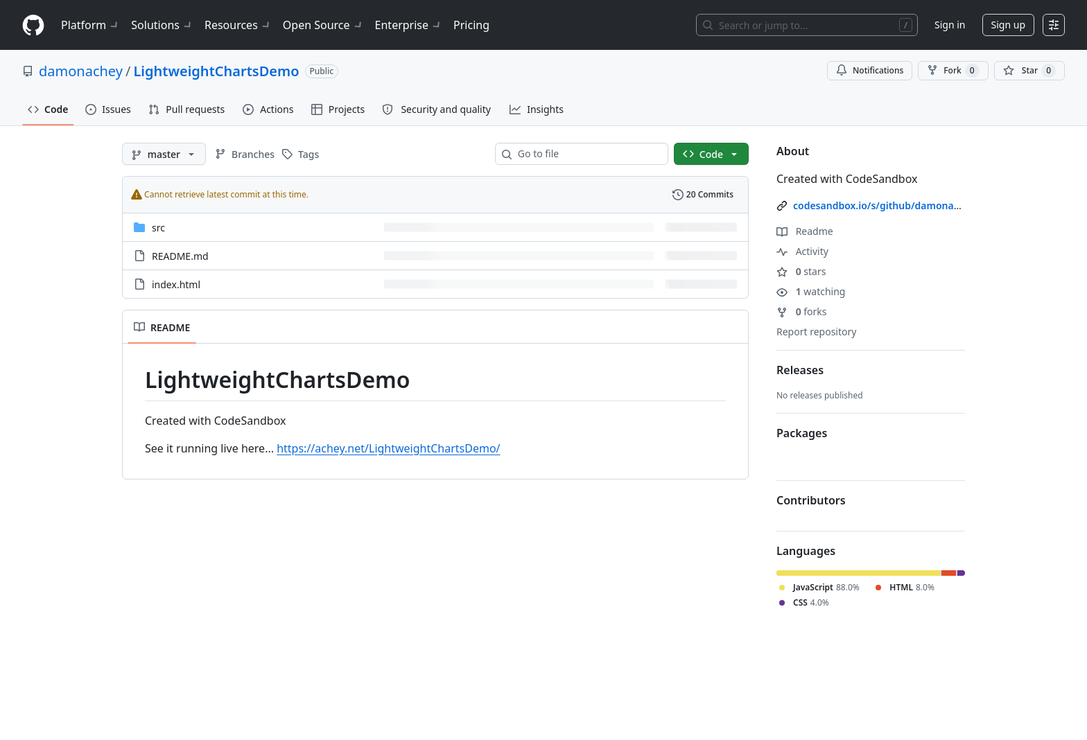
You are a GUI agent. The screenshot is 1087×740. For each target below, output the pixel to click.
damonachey (81, 71)
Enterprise (408, 25)
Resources (238, 25)
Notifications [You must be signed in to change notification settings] (869, 70)
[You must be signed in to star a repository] (1029, 70)
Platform (90, 25)
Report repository (816, 331)
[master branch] (164, 154)
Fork (953, 71)
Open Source (323, 25)
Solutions (162, 25)
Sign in (949, 24)
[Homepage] (33, 25)
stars (801, 271)
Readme (804, 231)
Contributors (811, 500)
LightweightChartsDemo (216, 71)
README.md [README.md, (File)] (180, 256)
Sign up (1008, 24)
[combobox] (587, 153)
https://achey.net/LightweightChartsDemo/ (388, 448)
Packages (801, 433)
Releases (800, 370)
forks (801, 311)
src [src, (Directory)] (158, 227)
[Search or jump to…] (807, 25)
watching (810, 291)
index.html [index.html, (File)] (176, 284)
